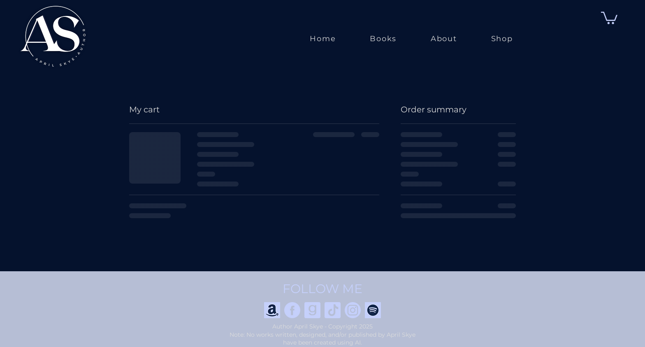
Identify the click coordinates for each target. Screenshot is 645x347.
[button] (609, 17)
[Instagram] (353, 310)
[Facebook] (292, 310)
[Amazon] (272, 310)
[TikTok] (333, 310)
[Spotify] (373, 310)
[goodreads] (312, 310)
